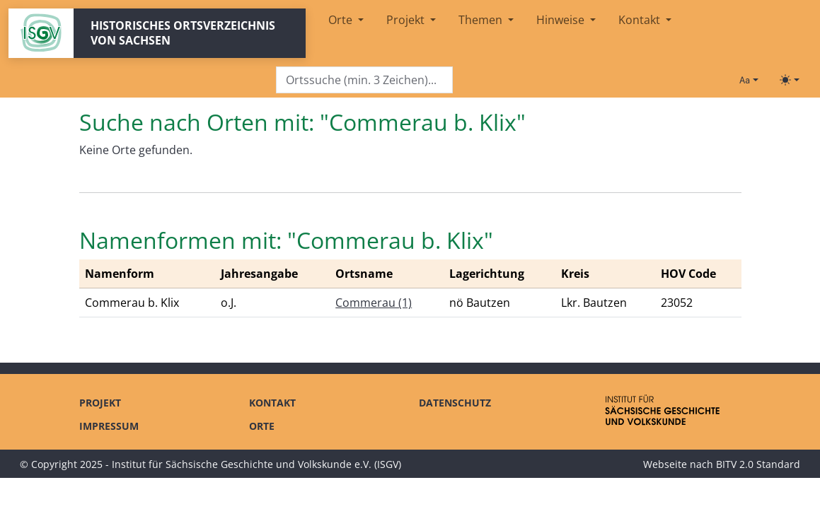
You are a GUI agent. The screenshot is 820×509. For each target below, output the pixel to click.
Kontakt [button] (640, 20)
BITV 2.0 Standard (758, 464)
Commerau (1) (373, 302)
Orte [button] (341, 20)
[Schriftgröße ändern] (748, 80)
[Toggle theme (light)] (789, 80)
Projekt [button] (406, 20)
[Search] (364, 80)
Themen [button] (481, 20)
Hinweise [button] (561, 20)
